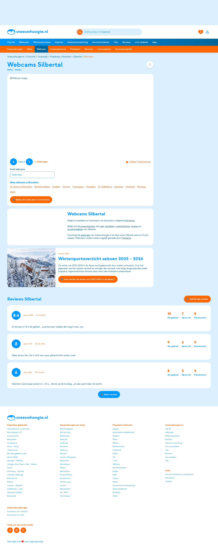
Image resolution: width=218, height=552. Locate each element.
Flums (115, 439)
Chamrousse (12, 450)
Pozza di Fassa (66, 475)
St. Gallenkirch (105, 186)
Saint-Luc (64, 450)
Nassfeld (63, 446)
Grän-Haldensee (120, 489)
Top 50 (11, 42)
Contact (168, 481)
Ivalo (115, 460)
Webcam (41, 49)
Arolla (9, 467)
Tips (116, 42)
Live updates (141, 42)
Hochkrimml (65, 478)
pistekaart (110, 226)
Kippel (115, 471)
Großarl (116, 436)
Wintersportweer (42, 42)
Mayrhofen (64, 460)
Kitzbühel (116, 492)
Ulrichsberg (65, 496)
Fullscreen (41, 161)
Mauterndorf (65, 489)
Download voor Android (17, 511)
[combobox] (112, 32)
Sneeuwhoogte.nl (15, 56)
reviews (134, 226)
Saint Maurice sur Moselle (18, 429)
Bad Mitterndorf (119, 467)
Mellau (10, 482)
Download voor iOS (15, 515)
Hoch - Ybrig (12, 446)
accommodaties (75, 229)
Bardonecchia (118, 446)
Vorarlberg (54, 56)
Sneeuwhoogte (15, 49)
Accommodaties (100, 42)
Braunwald (11, 496)
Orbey (115, 478)
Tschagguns (78, 186)
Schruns (66, 186)
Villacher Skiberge (15, 475)
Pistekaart (75, 49)
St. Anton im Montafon (21, 186)
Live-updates (104, 49)
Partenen (141, 186)
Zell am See (65, 432)
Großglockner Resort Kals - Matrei (22, 464)
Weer (29, 49)
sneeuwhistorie (123, 226)
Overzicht (31, 56)
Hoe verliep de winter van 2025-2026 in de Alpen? (88, 279)
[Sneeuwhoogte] (40, 32)
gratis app (85, 235)
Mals (115, 475)
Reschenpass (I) (14, 432)
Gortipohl (130, 186)
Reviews (126, 42)
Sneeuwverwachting (78, 42)
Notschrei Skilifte (14, 492)
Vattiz (115, 496)
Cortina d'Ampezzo (68, 457)
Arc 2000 (64, 492)
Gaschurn (118, 186)
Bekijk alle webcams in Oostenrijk (31, 199)
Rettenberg (65, 464)
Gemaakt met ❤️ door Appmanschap (25, 541)
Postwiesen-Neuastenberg (124, 485)
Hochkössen (12, 443)
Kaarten (59, 42)
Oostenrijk (42, 56)
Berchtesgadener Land (17, 453)
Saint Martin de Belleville (123, 432)
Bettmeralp (65, 436)
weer (102, 226)
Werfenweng (65, 482)
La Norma (64, 443)
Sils (114, 457)
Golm (12, 192)
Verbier (63, 485)
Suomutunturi (12, 436)
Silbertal (77, 56)
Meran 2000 (12, 457)
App (155, 42)
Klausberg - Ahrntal (15, 471)
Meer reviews (109, 394)
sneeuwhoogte (87, 226)
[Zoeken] (112, 32)
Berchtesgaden (66, 429)
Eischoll (63, 453)
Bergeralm (11, 439)
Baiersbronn (12, 478)
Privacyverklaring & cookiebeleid (179, 474)
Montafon (66, 56)
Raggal (115, 429)
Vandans (56, 186)
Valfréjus (116, 464)
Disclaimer (169, 478)
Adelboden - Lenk (15, 489)
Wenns (62, 467)
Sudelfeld (117, 450)
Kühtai (115, 453)
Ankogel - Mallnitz (15, 460)
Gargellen (91, 186)
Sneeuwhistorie (58, 49)
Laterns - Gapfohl (14, 485)
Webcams (24, 42)
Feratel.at (126, 238)
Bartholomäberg (42, 186)
